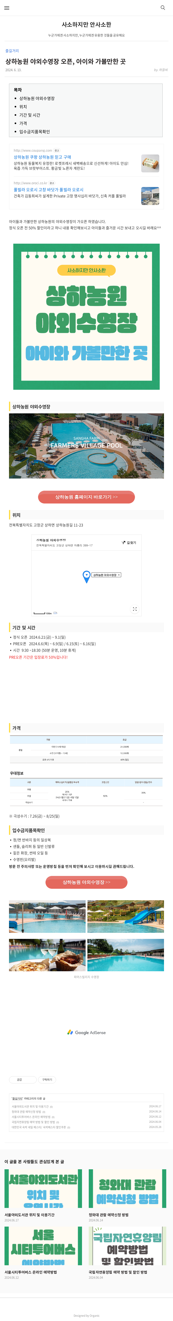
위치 (23, 107)
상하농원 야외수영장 (37, 98)
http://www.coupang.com (33, 150)
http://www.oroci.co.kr (30, 183)
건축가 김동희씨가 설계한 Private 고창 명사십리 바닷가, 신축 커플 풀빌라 (70, 195)
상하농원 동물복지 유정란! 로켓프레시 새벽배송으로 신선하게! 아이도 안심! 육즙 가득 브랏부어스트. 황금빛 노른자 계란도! (71, 165)
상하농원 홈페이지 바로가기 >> (86, 497)
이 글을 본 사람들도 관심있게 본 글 (34, 1161)
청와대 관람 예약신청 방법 (26, 1112)
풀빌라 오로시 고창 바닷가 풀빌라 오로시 (49, 189)
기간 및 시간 (29, 115)
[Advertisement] (86, 691)
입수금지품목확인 (34, 132)
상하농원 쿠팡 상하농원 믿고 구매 (42, 157)
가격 (23, 123)
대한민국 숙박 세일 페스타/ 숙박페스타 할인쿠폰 (39, 1127)
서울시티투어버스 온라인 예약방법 (31, 1117)
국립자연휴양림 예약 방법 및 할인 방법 (33, 1122)
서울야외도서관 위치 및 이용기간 (30, 1107)
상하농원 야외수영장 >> (87, 882)
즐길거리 (12, 50)
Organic (95, 1316)
